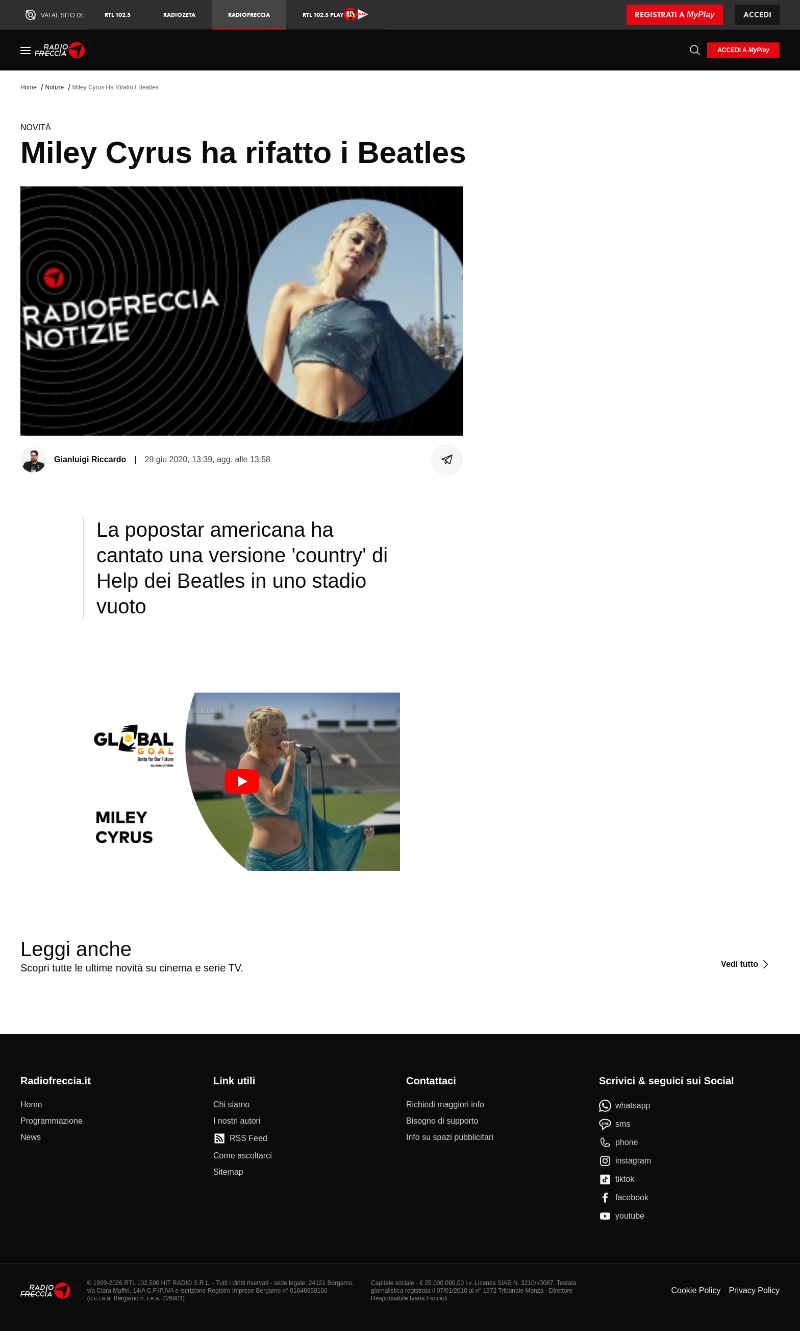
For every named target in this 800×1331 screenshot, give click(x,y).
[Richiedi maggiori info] (445, 1105)
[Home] (60, 50)
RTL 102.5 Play (335, 14)
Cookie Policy (695, 1290)
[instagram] (625, 1161)
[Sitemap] (228, 1172)
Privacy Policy (754, 1290)
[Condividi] (447, 459)
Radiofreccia (249, 14)
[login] (743, 50)
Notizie (54, 87)
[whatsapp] (625, 1106)
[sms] (614, 1124)
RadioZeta (179, 14)
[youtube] (621, 1216)
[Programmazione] (51, 1121)
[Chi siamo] (231, 1105)
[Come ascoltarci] (242, 1156)
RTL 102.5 (118, 14)
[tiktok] (616, 1179)
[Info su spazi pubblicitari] (449, 1137)
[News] (30, 1137)
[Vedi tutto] (746, 964)
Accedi (757, 14)
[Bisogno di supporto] (442, 1121)
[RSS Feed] (240, 1138)
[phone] (618, 1142)
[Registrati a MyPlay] (675, 15)
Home (28, 87)
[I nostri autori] (236, 1121)
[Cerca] (695, 50)
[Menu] (25, 50)
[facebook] (623, 1198)
